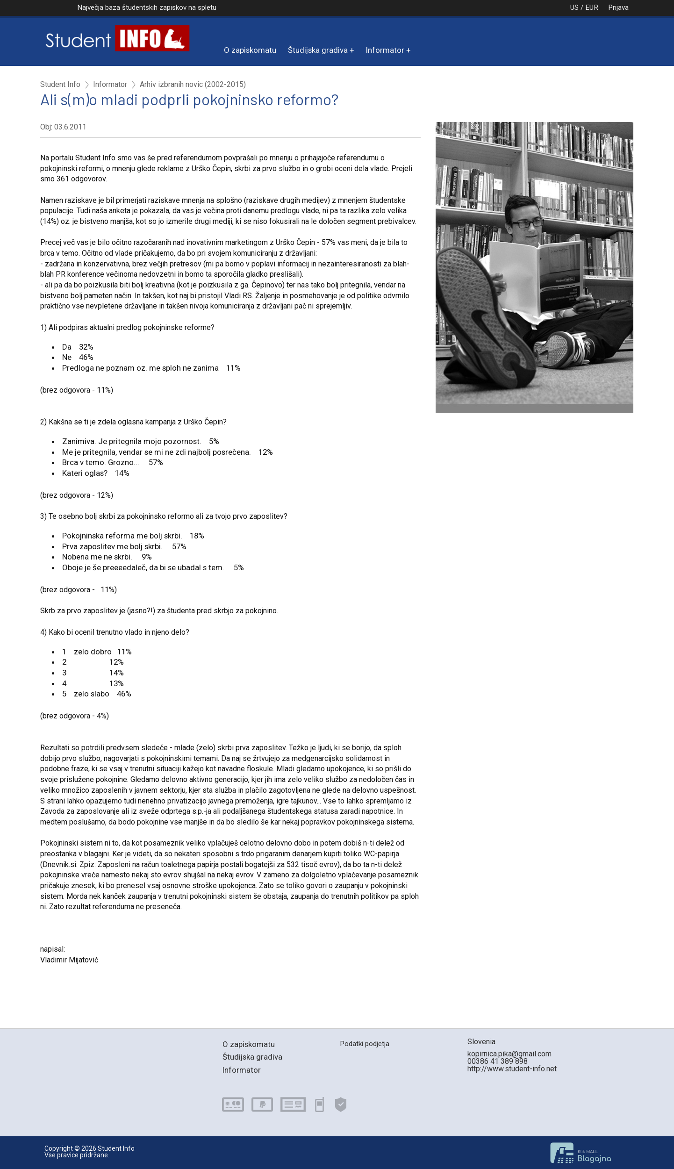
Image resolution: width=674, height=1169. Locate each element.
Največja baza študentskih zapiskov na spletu (146, 7)
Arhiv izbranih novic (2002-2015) (193, 84)
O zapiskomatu (250, 50)
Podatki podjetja (364, 1044)
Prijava (618, 7)
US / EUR (574, 7)
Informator (385, 50)
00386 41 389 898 (497, 1061)
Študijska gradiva (318, 50)
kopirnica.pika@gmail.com (509, 1053)
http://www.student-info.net (512, 1068)
